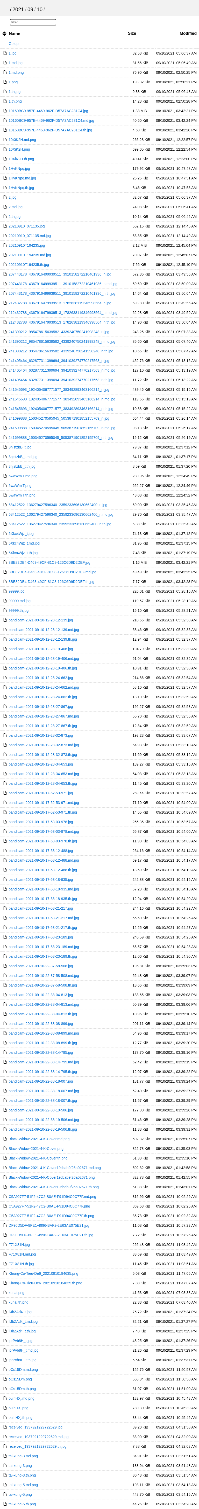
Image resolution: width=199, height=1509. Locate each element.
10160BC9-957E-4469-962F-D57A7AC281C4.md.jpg (51, 120)
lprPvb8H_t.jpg (20, 1341)
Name (14, 33)
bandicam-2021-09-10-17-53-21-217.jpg (41, 908)
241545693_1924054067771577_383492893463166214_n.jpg (59, 389)
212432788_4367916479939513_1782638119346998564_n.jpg (60, 303)
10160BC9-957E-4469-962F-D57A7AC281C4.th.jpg (50, 130)
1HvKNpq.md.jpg (22, 178)
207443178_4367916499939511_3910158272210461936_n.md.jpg (63, 284)
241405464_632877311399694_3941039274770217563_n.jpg (59, 361)
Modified (188, 33)
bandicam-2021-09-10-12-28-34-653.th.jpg (43, 783)
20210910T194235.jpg (27, 245)
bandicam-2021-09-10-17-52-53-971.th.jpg (43, 812)
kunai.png (16, 1293)
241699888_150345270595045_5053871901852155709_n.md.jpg (62, 428)
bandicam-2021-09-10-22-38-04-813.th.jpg (43, 1014)
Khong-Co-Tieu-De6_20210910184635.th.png (45, 1283)
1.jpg (12, 53)
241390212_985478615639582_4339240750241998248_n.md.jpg (62, 341)
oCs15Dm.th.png (22, 1389)
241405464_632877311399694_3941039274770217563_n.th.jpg (61, 380)
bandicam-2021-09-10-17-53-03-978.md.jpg (44, 831)
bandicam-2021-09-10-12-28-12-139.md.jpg (44, 630)
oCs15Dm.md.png (23, 1369)
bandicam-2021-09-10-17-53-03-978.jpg (41, 822)
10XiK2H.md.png (22, 140)
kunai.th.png (18, 1302)
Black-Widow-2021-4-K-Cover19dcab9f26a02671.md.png (55, 1168)
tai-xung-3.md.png (23, 1456)
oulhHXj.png (18, 1408)
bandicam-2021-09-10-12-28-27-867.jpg (41, 707)
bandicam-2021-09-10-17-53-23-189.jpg (41, 937)
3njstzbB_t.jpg (20, 447)
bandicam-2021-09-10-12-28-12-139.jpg (41, 620)
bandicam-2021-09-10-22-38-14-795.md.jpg (44, 1062)
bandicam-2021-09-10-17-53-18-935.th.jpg (43, 899)
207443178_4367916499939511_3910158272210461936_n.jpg (60, 274)
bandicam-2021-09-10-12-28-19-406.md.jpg (44, 658)
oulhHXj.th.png (20, 1418)
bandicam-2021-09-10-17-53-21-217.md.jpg (44, 918)
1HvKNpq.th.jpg (21, 188)
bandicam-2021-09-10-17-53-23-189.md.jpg (44, 947)
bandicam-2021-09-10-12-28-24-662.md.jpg (44, 687)
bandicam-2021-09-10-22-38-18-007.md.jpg (44, 1091)
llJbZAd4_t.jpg (20, 1312)
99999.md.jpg (20, 601)
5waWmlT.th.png (22, 495)
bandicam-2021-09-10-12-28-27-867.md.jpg (44, 716)
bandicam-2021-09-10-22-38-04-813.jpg (41, 995)
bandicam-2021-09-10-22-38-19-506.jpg (41, 1110)
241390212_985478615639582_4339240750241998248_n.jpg (59, 332)
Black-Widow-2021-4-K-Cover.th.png (38, 1158)
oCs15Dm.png (20, 1379)
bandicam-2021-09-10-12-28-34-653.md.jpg (44, 774)
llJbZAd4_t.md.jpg (23, 1321)
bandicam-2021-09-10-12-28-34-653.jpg (41, 764)
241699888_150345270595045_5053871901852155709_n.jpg (59, 418)
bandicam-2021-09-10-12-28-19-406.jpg (41, 649)
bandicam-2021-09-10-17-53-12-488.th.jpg (43, 870)
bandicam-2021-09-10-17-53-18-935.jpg (41, 879)
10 (39, 9)
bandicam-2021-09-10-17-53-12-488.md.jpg (44, 860)
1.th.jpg (14, 92)
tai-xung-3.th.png (22, 1475)
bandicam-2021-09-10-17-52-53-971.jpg (41, 793)
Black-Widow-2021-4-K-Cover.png (36, 1148)
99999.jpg (17, 591)
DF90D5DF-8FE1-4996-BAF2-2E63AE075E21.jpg (49, 1225)
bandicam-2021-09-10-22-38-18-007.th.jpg (43, 1100)
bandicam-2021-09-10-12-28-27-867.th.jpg (43, 726)
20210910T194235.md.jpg (30, 255)
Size (132, 33)
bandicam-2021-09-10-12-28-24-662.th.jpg (43, 697)
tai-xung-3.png (20, 1466)
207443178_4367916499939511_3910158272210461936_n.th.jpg (62, 293)
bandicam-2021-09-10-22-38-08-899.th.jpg (43, 1043)
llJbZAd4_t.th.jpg (22, 1331)
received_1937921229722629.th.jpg (37, 1446)
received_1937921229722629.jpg (35, 1427)
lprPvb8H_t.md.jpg (23, 1350)
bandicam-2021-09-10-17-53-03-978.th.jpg (43, 841)
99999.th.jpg (19, 610)
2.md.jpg (16, 207)
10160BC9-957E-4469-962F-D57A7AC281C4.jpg (48, 111)
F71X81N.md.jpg (22, 1254)
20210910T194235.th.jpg (29, 265)
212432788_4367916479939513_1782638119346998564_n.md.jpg (63, 313)
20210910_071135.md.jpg (30, 236)
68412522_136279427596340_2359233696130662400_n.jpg (58, 505)
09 (30, 9)
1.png (13, 82)
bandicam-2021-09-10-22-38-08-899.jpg (41, 1024)
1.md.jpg (16, 63)
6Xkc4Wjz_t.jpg (21, 534)
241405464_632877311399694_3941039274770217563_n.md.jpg (62, 370)
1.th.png (15, 101)
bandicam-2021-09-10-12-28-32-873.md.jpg (44, 745)
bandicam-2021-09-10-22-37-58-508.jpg (41, 966)
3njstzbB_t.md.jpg (23, 457)
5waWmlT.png (20, 486)
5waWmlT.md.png (23, 476)
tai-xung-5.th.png (22, 1504)
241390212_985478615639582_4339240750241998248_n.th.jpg (61, 351)
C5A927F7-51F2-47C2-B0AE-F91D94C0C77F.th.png (51, 1216)
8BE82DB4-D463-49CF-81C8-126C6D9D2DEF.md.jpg (52, 572)
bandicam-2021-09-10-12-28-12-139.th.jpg (43, 639)
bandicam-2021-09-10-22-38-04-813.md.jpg (44, 1004)
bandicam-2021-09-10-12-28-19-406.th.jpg (43, 668)
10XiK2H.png (19, 149)
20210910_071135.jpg (27, 226)
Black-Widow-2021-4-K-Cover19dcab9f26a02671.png (52, 1177)
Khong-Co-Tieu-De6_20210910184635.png (43, 1273)
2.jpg (12, 197)
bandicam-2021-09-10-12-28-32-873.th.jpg (43, 755)
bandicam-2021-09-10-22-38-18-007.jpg (41, 1081)
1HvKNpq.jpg (19, 168)
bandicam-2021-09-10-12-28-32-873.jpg (41, 735)
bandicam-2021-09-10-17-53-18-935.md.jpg (44, 889)
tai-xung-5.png (20, 1494)
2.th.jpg (14, 216)
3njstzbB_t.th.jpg (22, 466)
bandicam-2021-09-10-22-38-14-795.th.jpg (43, 1072)
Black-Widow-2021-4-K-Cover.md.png (39, 1139)
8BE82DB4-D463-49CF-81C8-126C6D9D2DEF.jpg (49, 562)
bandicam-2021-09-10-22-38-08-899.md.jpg (44, 1033)
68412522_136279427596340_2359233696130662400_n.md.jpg (61, 514)
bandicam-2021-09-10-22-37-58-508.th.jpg (43, 985)
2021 (18, 9)
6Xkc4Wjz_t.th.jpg (23, 553)
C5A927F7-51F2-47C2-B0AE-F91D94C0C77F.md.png (52, 1197)
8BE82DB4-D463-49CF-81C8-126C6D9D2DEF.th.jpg (51, 582)
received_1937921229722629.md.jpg (38, 1437)
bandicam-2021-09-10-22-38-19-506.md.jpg (44, 1120)
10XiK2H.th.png (21, 159)
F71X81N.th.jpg (21, 1264)
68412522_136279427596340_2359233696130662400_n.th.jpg (60, 524)
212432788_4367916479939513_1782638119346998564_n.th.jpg (62, 322)
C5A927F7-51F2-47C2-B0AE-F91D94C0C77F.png (49, 1206)
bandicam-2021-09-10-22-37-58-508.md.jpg (44, 976)
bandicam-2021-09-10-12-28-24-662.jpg (41, 678)
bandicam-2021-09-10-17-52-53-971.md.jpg (44, 803)
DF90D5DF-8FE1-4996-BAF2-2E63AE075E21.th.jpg (51, 1235)
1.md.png (16, 72)
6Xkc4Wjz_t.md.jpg (24, 543)
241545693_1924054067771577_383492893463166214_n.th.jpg (61, 409)
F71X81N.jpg (19, 1245)
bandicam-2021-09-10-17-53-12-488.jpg (41, 851)
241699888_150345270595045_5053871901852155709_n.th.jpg (61, 437)
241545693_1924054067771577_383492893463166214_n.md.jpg (62, 399)
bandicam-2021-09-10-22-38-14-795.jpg (41, 1052)
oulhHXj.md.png (21, 1398)
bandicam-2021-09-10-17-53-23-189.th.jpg (43, 956)
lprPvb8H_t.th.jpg (22, 1360)
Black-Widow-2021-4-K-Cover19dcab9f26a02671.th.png (54, 1187)
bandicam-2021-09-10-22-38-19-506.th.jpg (43, 1129)
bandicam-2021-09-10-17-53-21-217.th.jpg (43, 927)
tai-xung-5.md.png (23, 1485)
